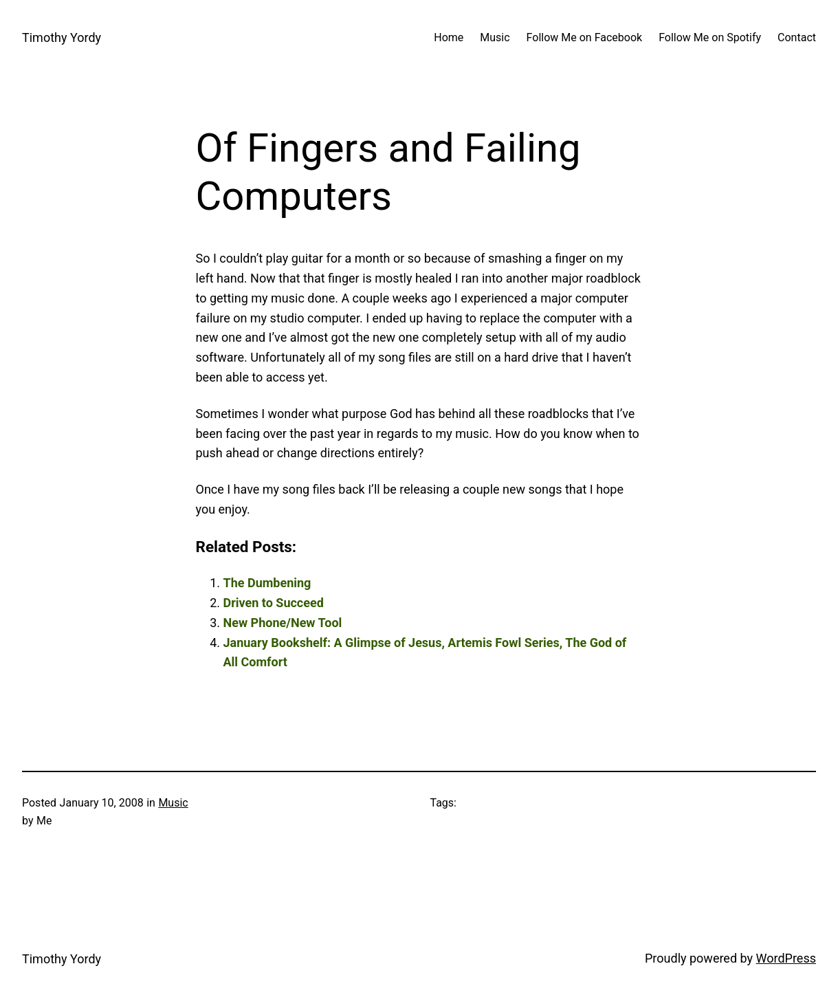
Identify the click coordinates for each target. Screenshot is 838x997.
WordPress (786, 958)
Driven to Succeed (273, 602)
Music (173, 802)
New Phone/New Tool (282, 622)
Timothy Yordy (61, 37)
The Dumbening (267, 583)
